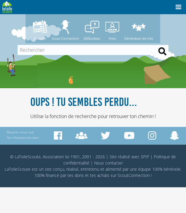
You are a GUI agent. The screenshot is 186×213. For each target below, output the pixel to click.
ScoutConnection (134, 175)
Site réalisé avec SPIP (129, 156)
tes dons (75, 175)
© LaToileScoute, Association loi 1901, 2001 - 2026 (57, 156)
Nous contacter (108, 163)
